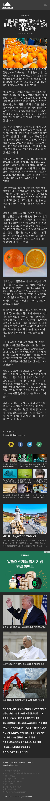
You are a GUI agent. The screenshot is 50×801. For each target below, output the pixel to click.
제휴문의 (22, 763)
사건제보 (14, 763)
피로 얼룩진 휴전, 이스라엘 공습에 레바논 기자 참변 (25, 723)
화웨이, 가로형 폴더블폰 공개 (15, 752)
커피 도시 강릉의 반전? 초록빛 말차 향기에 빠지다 (24, 709)
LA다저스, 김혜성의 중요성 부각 (16, 747)
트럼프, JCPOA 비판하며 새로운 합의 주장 (21, 718)
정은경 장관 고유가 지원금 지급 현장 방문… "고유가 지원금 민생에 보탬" (25, 713)
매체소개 (6, 763)
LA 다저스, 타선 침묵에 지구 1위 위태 (19, 737)
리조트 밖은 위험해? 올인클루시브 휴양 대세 (22, 742)
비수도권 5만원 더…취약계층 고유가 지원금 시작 (24, 733)
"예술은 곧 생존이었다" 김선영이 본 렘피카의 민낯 (24, 728)
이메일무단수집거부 (10, 765)
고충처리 (30, 763)
